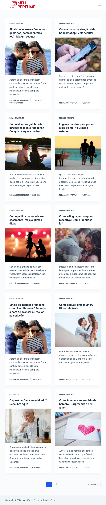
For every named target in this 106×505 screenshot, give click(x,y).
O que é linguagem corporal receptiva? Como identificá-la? (76, 220)
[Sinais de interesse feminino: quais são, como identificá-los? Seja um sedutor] (28, 58)
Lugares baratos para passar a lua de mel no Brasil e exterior (76, 128)
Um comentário (16, 103)
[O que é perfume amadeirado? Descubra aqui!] (28, 426)
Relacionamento (16, 23)
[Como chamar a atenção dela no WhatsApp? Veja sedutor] (78, 55)
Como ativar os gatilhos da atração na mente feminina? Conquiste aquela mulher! (26, 128)
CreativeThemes (50, 500)
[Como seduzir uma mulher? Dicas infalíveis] (78, 330)
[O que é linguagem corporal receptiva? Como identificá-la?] (78, 245)
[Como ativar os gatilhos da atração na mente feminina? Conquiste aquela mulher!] (28, 153)
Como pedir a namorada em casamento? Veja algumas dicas (26, 220)
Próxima (93, 484)
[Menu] (99, 5)
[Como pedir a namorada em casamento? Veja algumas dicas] (28, 245)
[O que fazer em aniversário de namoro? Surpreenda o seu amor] (78, 429)
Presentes (13, 394)
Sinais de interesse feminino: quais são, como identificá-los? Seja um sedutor (27, 33)
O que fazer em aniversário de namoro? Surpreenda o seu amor (77, 404)
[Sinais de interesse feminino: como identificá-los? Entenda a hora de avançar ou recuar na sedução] (28, 337)
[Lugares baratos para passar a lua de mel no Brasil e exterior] (78, 153)
